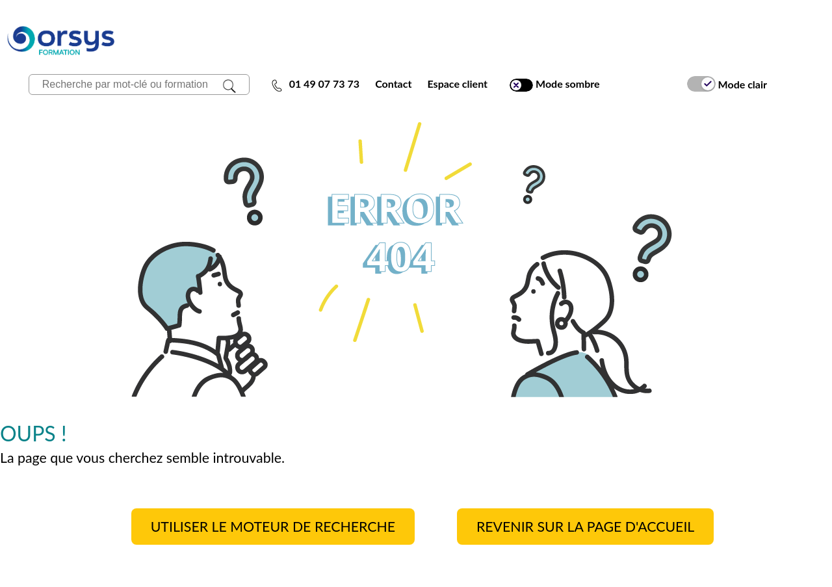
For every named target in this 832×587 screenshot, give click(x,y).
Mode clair (727, 84)
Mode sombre (554, 84)
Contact (393, 83)
